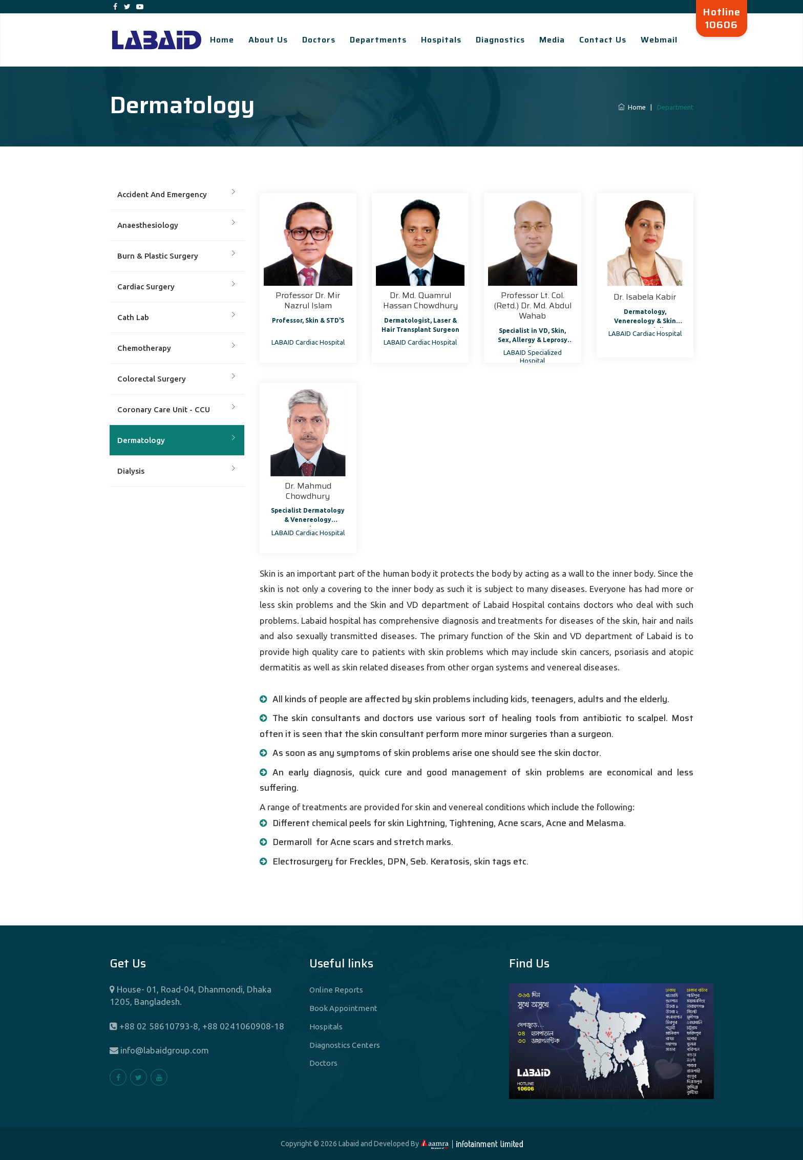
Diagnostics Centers (344, 1045)
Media (552, 39)
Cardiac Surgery (146, 286)
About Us (268, 39)
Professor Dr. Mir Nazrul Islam (308, 300)
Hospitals (441, 39)
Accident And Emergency (162, 194)
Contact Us (602, 39)
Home (222, 39)
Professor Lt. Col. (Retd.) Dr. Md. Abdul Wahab (533, 305)
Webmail (659, 39)
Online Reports (336, 989)
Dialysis (130, 471)
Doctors (318, 39)
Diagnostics (500, 39)
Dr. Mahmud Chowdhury (308, 490)
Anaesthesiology (147, 225)
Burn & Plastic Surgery (157, 255)
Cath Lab (133, 317)
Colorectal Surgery (151, 378)
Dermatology (141, 440)
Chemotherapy (144, 348)
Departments (378, 39)
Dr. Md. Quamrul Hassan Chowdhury (420, 300)
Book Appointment (343, 1008)
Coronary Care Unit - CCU (163, 409)
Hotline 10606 (722, 18)
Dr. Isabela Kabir (645, 296)
